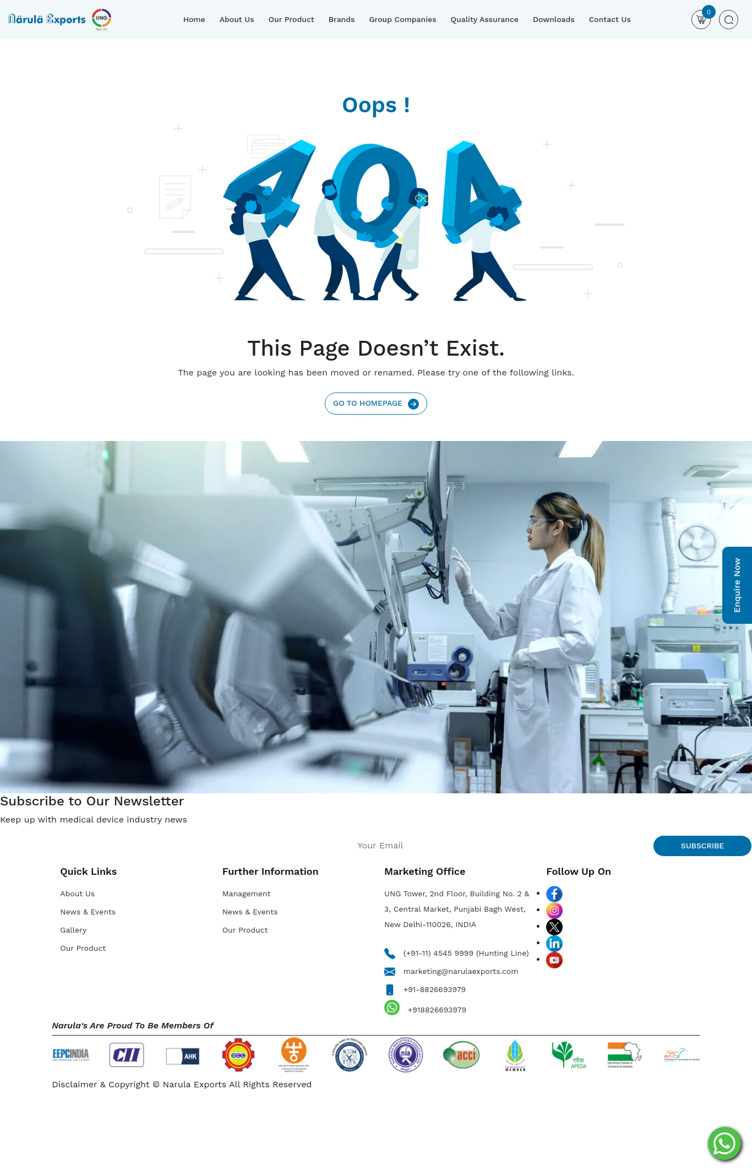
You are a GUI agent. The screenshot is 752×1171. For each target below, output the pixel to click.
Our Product (291, 19)
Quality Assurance (485, 19)
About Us (237, 19)
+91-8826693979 (425, 989)
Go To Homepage (376, 403)
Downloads (554, 19)
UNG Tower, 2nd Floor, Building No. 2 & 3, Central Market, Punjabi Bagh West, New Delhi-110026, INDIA (456, 909)
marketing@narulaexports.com (451, 971)
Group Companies (402, 19)
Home (194, 19)
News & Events (88, 911)
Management (246, 893)
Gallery (73, 929)
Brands (342, 19)
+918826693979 (425, 1007)
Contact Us (610, 19)
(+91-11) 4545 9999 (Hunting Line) (456, 953)
